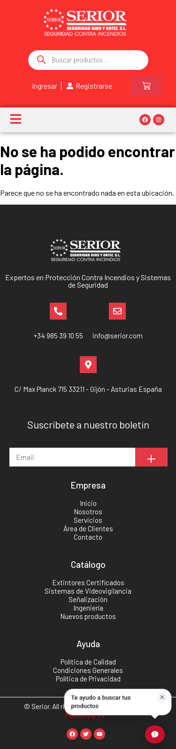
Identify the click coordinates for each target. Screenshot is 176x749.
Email (18, 443)
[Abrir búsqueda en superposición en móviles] (88, 60)
